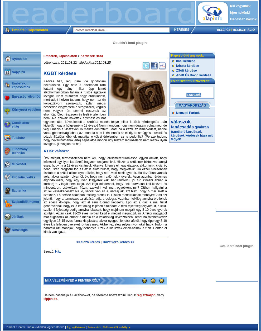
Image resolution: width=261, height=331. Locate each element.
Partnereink (94, 327)
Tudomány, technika (20, 151)
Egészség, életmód (26, 96)
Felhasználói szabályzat (116, 327)
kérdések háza (196, 135)
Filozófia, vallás (23, 177)
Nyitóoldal (19, 59)
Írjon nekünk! (240, 12)
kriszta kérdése (187, 66)
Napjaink (18, 72)
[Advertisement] (99, 13)
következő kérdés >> (118, 242)
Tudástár (18, 138)
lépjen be (50, 299)
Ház (58, 251)
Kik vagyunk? (240, 6)
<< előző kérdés (88, 242)
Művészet (19, 164)
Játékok (18, 217)
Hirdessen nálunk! (244, 19)
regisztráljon (146, 295)
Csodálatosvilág (20, 124)
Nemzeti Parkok (188, 113)
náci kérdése (185, 61)
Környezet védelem (26, 110)
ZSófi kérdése (186, 70)
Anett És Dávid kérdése (193, 75)
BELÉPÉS (223, 29)
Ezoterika (19, 190)
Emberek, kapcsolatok (21, 85)
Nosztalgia (20, 230)
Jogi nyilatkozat (76, 327)
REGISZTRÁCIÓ (244, 29)
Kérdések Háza (91, 56)
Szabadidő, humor (25, 202)
